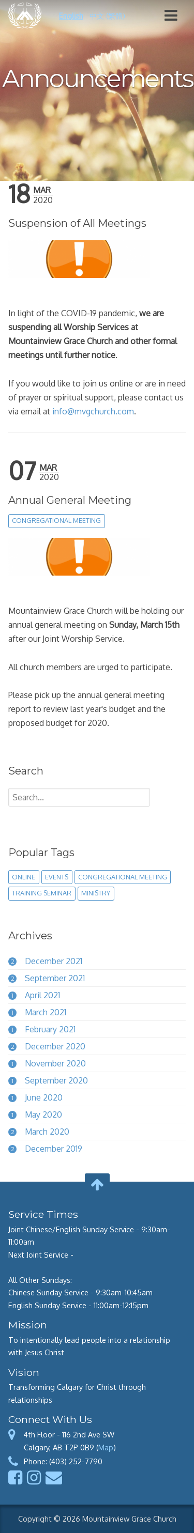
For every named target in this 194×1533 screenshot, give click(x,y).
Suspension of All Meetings (77, 223)
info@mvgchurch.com (93, 411)
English (71, 15)
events (56, 877)
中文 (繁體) (107, 15)
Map (105, 1447)
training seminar (41, 893)
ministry (95, 893)
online (23, 877)
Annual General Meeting (69, 500)
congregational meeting (56, 520)
